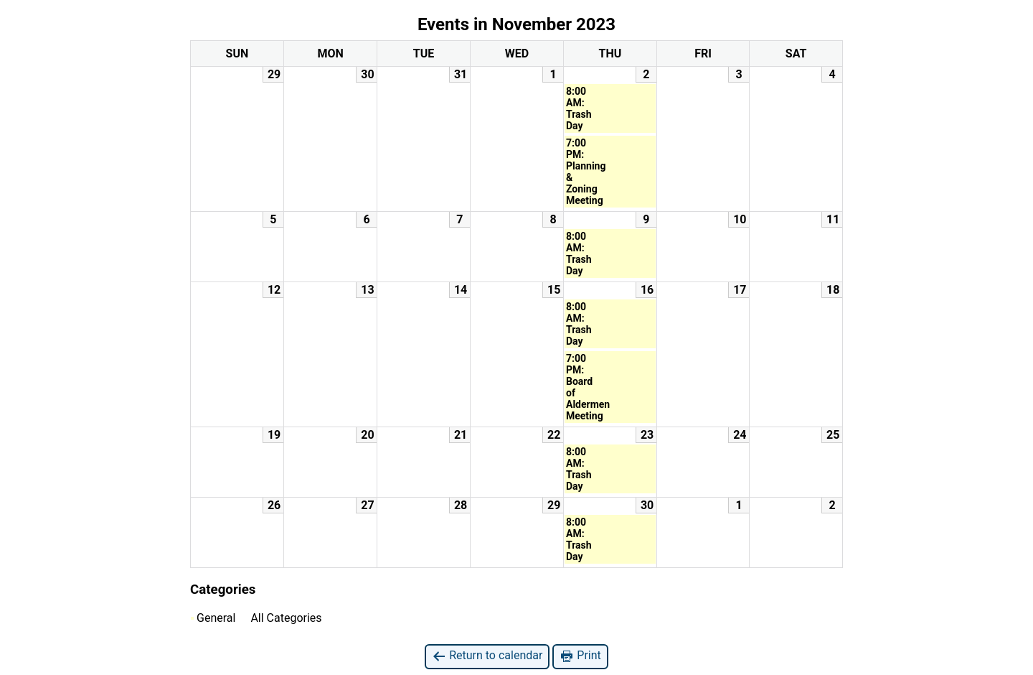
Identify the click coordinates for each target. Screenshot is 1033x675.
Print (580, 656)
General (213, 618)
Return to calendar (487, 656)
